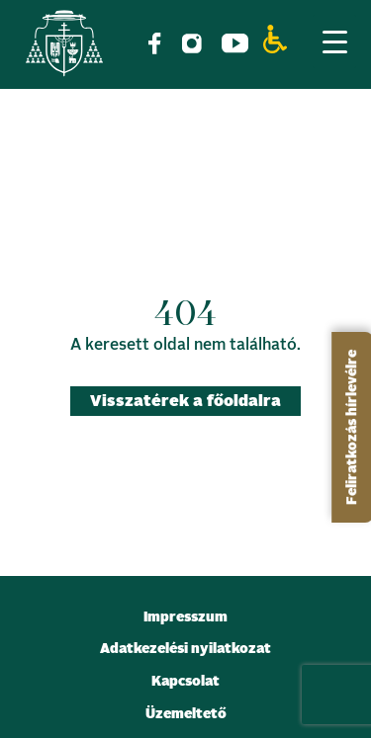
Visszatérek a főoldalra (185, 401)
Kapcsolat (185, 682)
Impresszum (185, 617)
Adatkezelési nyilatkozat (185, 649)
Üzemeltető (186, 714)
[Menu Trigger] (334, 41)
